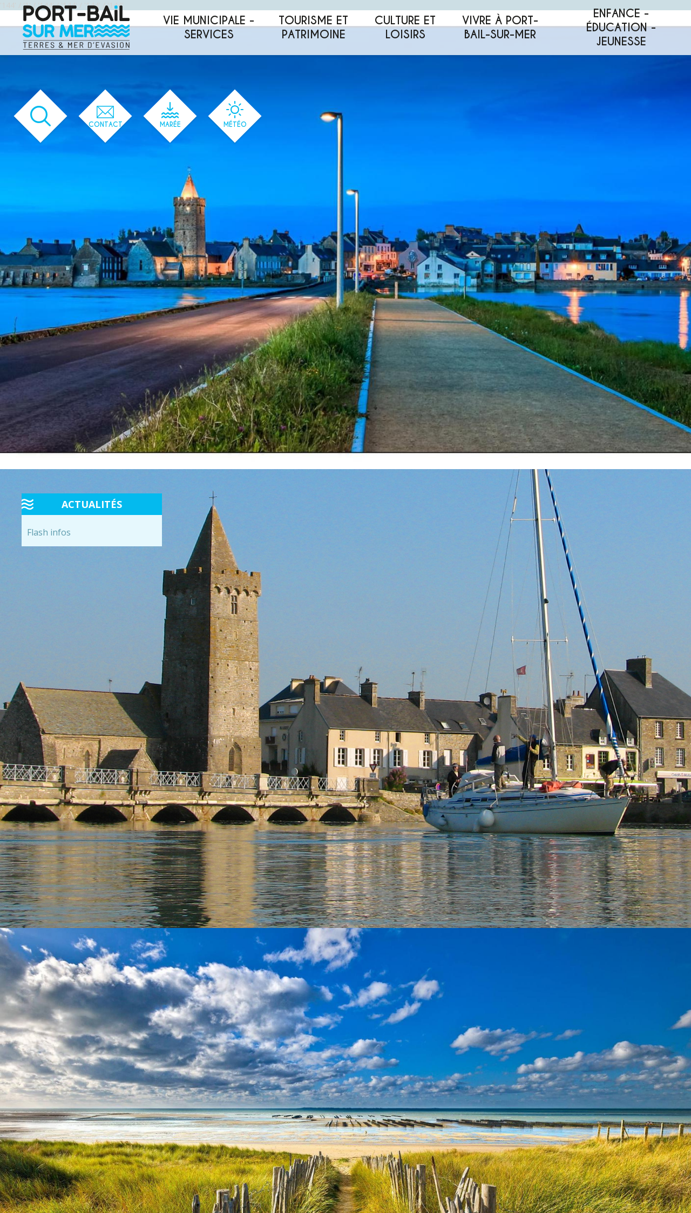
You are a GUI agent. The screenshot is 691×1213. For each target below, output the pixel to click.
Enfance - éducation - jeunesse (621, 27)
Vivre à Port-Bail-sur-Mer (500, 27)
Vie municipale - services (208, 27)
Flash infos (49, 532)
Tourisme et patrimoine (313, 27)
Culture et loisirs (405, 27)
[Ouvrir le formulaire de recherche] (40, 116)
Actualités (92, 504)
